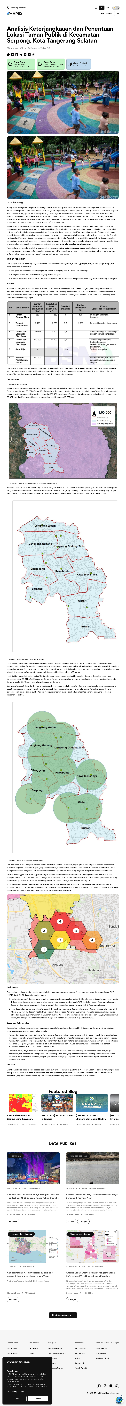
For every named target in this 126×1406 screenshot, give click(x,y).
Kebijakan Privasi (102, 1358)
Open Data (19, 62)
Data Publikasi (80, 1348)
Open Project (80, 63)
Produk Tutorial (81, 1368)
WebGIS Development (57, 1353)
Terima (38, 1398)
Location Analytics (55, 1348)
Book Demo (105, 14)
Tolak (17, 1398)
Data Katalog (80, 1353)
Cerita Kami (33, 1348)
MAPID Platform (13, 1348)
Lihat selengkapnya (15, 1392)
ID (101, 8)
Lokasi (31, 1353)
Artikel (77, 1358)
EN (107, 8)
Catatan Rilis (80, 1363)
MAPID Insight (12, 1353)
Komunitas (52, 1358)
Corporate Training (55, 1368)
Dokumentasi (101, 1353)
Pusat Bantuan (101, 1348)
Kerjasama (52, 1363)
